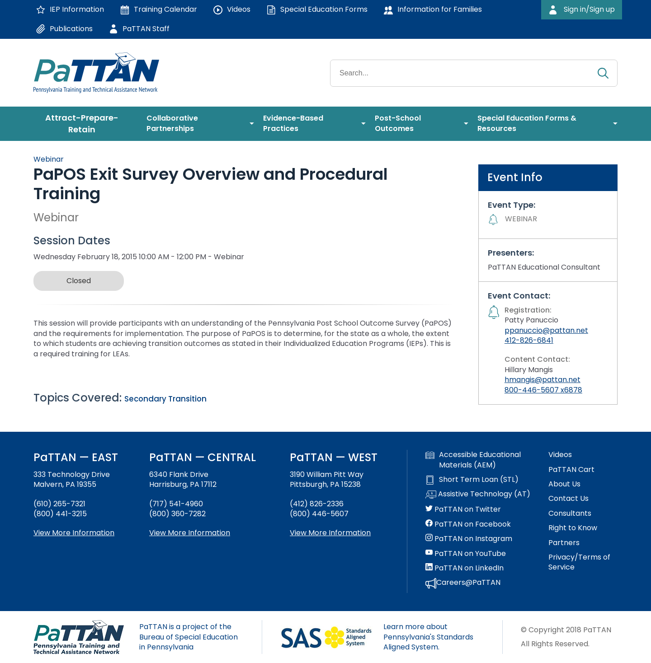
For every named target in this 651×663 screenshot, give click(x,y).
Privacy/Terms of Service (579, 562)
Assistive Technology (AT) (477, 494)
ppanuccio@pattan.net (546, 330)
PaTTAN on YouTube (465, 554)
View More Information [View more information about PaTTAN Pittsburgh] (330, 533)
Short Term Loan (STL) (472, 480)
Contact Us (568, 499)
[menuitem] (85, 124)
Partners (564, 543)
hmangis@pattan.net (542, 379)
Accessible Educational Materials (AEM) (473, 460)
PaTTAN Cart (571, 470)
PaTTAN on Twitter (463, 509)
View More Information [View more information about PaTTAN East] (73, 533)
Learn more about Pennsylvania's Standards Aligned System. (428, 636)
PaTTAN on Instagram (468, 539)
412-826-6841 (529, 340)
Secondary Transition (165, 398)
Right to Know (572, 528)
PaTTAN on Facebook (468, 524)
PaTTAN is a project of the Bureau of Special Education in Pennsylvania (188, 636)
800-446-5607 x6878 (543, 390)
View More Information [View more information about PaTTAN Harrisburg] (189, 533)
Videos (560, 455)
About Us (564, 484)
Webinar (48, 159)
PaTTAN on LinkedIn (464, 568)
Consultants (569, 513)
